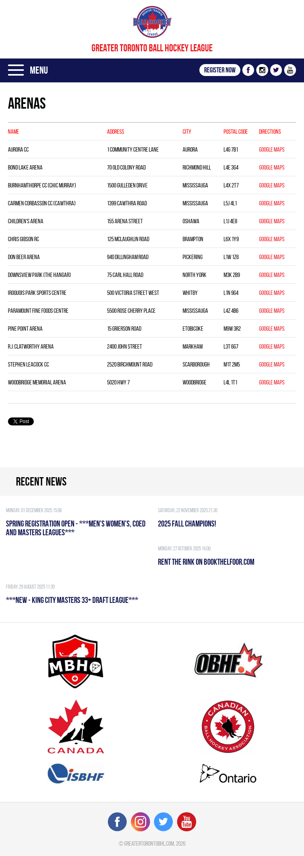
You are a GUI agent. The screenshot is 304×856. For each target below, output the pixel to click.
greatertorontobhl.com (149, 843)
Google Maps (272, 149)
